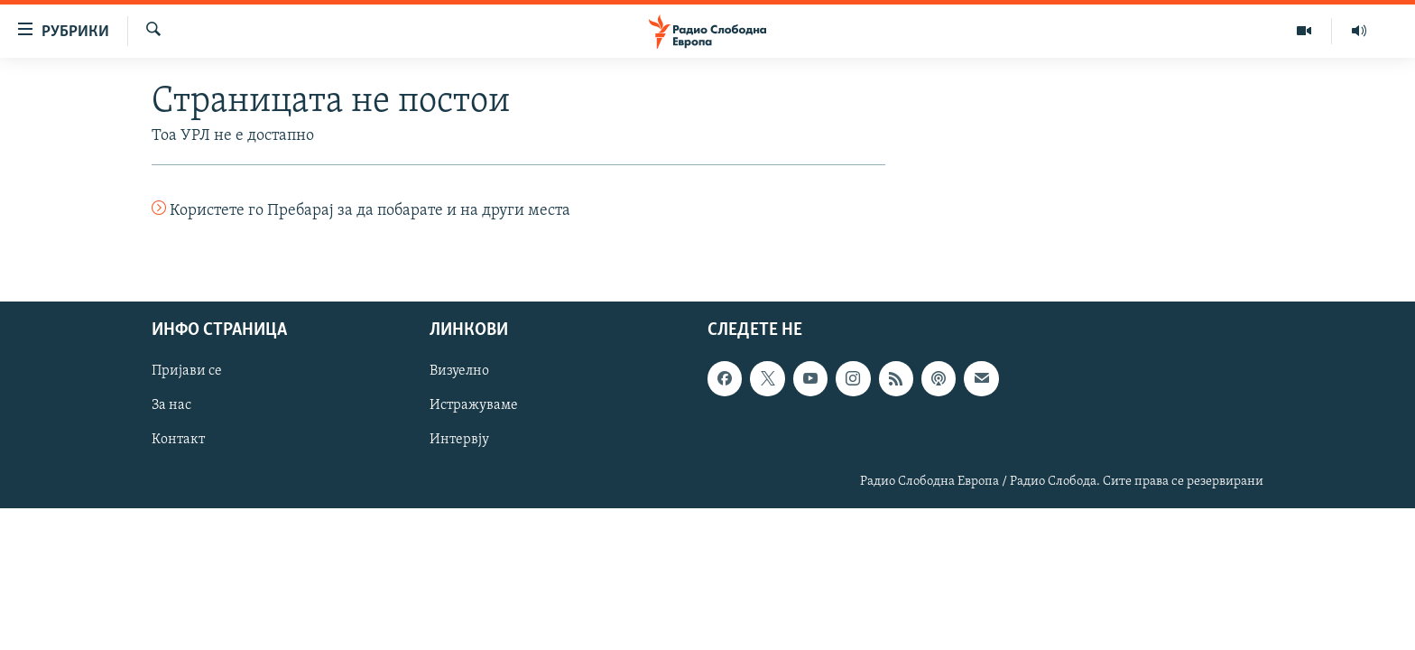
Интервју (459, 439)
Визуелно (459, 371)
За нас (171, 405)
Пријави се (187, 371)
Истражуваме (474, 405)
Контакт (178, 439)
